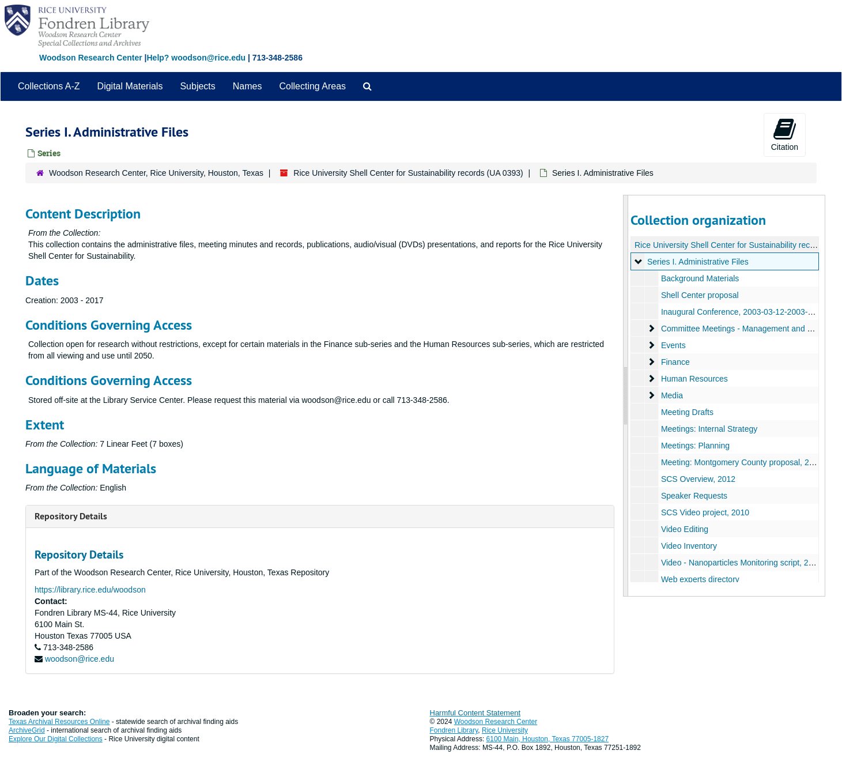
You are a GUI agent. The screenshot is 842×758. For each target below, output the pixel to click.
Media (672, 395)
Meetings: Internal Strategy (709, 428)
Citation (784, 134)
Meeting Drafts (687, 412)
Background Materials (700, 278)
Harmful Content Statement (475, 712)
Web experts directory (700, 579)
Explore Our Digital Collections (56, 739)
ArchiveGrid (27, 730)
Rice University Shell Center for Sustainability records (730, 245)
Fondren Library (454, 730)
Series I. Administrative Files (698, 261)
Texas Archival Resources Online (59, 722)
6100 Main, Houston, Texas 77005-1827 (547, 739)
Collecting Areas (312, 86)
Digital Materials (130, 86)
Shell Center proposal (700, 295)
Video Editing (684, 529)
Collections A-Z (49, 86)
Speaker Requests (694, 495)
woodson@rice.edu (79, 658)
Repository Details (71, 516)
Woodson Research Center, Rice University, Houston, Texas (156, 173)
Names (247, 86)
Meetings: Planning (695, 445)
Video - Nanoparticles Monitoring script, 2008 (741, 562)
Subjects (197, 86)
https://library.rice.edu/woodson (90, 589)
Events (673, 345)
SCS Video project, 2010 (705, 512)
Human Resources (694, 378)
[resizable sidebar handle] (626, 395)
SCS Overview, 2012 (698, 479)
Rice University (505, 730)
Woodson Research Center (90, 57)
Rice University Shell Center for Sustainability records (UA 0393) (408, 173)
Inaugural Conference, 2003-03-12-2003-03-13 (744, 311)
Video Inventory (689, 545)
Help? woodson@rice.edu (196, 57)
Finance (675, 362)
